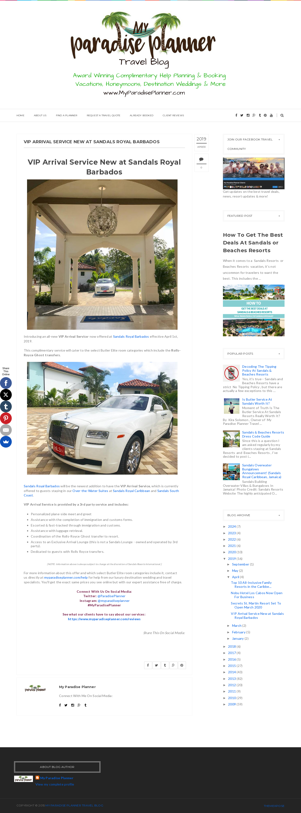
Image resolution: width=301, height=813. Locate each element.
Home (20, 115)
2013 (232, 679)
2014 (232, 672)
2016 (232, 659)
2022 (232, 539)
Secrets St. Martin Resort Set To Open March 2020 (256, 605)
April (236, 577)
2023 (232, 533)
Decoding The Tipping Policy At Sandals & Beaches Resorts (259, 370)
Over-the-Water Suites (90, 491)
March (237, 625)
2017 (232, 653)
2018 (232, 646)
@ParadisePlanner (111, 596)
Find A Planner (66, 115)
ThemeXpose (274, 806)
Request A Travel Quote (103, 115)
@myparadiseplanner (114, 601)
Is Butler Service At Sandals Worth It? (257, 401)
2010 (232, 698)
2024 (232, 526)
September (241, 564)
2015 (232, 666)
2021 (232, 546)
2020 (232, 552)
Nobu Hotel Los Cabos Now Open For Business (256, 595)
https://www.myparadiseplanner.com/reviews (104, 619)
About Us (40, 115)
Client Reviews (173, 115)
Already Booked (141, 115)
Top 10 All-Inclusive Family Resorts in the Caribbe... (251, 584)
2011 (232, 691)
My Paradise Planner (56, 778)
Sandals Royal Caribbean (131, 491)
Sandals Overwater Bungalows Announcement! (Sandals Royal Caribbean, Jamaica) (261, 471)
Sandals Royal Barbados (131, 336)
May (235, 571)
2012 (232, 685)
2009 (232, 704)
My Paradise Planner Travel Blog (74, 805)
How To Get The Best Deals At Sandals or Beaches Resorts (253, 243)
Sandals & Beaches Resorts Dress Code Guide (263, 434)
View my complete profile (55, 784)
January (238, 638)
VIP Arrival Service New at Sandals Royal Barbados (257, 615)
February (239, 632)
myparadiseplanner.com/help (66, 577)
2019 (232, 559)
